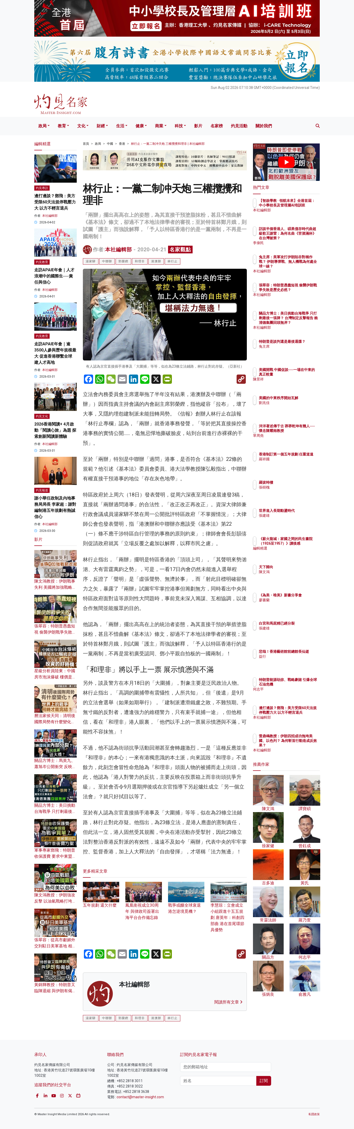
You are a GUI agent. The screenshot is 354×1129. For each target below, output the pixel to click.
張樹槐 (294, 487)
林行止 (173, 261)
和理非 (140, 261)
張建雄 (294, 520)
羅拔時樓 (296, 482)
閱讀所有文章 (228, 1002)
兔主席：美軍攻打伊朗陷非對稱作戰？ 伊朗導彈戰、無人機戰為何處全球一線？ (303, 266)
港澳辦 (156, 261)
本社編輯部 (118, 249)
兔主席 (294, 351)
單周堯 (294, 440)
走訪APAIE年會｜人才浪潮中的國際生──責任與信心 (54, 276)
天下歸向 (296, 567)
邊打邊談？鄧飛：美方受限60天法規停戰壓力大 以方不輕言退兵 (55, 202)
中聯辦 (107, 261)
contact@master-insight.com (140, 1097)
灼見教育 (42, 262)
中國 (110, 144)
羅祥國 (294, 464)
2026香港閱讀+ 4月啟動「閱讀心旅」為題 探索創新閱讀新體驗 (55, 430)
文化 (81, 125)
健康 (140, 125)
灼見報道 (42, 490)
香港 (122, 144)
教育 (62, 125)
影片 (198, 125)
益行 (292, 661)
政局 (42, 125)
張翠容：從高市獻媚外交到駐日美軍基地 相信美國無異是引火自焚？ (55, 946)
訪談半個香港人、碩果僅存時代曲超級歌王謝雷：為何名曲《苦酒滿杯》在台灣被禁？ (303, 238)
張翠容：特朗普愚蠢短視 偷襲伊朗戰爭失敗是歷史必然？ (55, 632)
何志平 (294, 694)
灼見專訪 (42, 188)
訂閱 (264, 1080)
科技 (179, 125)
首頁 (86, 144)
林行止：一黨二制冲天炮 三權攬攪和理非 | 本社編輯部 (168, 144)
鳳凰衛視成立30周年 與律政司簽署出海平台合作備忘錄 (143, 904)
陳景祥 (294, 384)
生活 (120, 125)
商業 (159, 125)
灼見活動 (239, 125)
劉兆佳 (294, 407)
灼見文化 (42, 416)
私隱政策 (314, 1114)
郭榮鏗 (123, 261)
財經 (101, 125)
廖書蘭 (294, 605)
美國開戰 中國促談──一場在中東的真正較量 (302, 374)
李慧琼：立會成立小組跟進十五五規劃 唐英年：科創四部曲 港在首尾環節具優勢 (229, 910)
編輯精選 (296, 553)
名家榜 (217, 125)
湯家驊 (91, 261)
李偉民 (294, 243)
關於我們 (264, 125)
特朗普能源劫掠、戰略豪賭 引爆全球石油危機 (303, 684)
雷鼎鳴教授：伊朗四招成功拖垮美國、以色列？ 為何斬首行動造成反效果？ (303, 745)
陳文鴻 (294, 572)
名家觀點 (180, 249)
